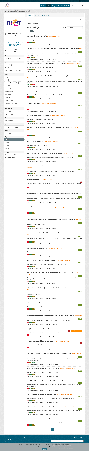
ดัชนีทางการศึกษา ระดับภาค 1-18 (34, 180)
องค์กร (48, 5)
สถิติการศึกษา (80, 38)
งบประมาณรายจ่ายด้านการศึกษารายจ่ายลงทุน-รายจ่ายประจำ (41, 260)
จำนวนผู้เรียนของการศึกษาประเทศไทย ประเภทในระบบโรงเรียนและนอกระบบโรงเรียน (46, 63)
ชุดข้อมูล (43, 5)
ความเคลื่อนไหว (45, 15)
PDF (28, 42)
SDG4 (81, 181)
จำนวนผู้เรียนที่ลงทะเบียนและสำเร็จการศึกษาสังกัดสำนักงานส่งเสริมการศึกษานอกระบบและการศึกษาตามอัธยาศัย (53, 48)
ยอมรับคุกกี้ (44, 449)
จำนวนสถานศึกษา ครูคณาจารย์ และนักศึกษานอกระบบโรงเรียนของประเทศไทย (45, 91)
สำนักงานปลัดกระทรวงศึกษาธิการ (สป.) (15, 43)
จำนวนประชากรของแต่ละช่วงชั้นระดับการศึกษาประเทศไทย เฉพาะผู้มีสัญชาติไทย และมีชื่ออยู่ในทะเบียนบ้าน (51, 219)
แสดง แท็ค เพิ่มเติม (8, 106)
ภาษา (52, 439)
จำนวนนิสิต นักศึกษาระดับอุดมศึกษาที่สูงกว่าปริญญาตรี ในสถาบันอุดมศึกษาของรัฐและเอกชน (48, 288)
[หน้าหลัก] (6, 11)
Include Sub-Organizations (33, 23)
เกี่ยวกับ (57, 5)
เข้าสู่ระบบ (82, 1)
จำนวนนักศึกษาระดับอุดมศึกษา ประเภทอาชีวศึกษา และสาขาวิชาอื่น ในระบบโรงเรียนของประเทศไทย (49, 353)
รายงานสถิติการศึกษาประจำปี (34, 103)
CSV (33, 42)
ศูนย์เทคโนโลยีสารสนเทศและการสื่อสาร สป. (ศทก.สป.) (15, 45)
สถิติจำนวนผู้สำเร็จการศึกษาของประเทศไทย (37, 36)
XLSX (30, 42)
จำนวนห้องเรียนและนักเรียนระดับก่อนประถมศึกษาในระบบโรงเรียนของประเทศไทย (45, 419)
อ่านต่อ (6, 39)
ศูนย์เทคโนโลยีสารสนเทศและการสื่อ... (22, 11)
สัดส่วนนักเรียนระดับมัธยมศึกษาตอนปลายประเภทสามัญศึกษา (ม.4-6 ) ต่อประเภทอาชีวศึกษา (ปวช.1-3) (50, 315)
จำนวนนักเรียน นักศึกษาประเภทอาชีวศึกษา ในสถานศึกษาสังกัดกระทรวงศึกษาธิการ (46, 381)
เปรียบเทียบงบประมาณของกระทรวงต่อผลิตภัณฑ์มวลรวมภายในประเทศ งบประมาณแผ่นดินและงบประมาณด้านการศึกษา (54, 193)
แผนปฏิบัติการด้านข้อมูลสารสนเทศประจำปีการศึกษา (39, 329)
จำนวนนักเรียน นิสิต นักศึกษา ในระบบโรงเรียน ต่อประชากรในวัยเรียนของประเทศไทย (46, 407)
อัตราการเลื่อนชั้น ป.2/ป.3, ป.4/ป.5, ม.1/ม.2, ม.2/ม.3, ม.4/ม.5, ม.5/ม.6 (43, 368)
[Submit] (82, 5)
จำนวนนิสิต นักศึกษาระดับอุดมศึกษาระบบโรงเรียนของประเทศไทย (42, 394)
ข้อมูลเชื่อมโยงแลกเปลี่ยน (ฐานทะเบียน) (76, 331)
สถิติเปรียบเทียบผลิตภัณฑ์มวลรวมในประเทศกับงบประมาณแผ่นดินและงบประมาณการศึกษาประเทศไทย (50, 166)
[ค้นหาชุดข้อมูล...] (77, 5)
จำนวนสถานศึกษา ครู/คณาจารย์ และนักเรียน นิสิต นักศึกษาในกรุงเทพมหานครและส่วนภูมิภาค (48, 76)
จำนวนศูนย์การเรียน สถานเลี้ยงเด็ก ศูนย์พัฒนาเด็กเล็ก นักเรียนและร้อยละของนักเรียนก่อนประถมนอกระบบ (51, 273)
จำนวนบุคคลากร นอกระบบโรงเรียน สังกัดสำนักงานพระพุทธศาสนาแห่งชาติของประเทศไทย (47, 233)
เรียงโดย (64, 27)
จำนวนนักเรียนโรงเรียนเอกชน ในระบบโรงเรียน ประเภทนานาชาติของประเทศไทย (45, 154)
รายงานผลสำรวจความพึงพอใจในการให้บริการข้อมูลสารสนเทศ (41, 341)
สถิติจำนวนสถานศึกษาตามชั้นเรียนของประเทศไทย (38, 115)
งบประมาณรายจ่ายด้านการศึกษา (34, 303)
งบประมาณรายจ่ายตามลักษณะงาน (35, 141)
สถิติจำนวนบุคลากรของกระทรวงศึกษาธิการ (37, 248)
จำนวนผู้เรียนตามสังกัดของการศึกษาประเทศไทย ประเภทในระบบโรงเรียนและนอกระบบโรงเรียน (48, 128)
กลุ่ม (53, 5)
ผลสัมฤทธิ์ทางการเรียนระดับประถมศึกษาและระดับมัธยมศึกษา (41, 207)
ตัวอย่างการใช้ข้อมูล (65, 5)
